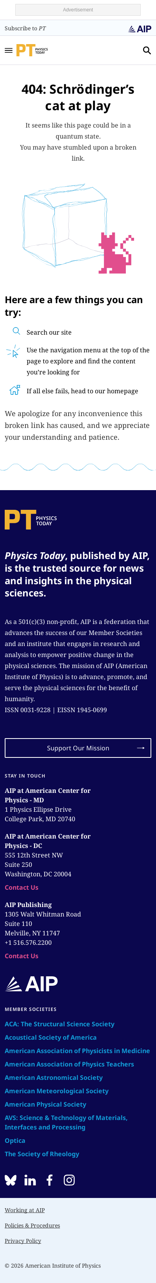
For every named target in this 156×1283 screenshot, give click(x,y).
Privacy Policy (23, 1240)
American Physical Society (45, 1104)
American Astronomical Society (54, 1077)
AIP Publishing (28, 904)
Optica (15, 1140)
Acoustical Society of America (51, 1037)
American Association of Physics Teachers (69, 1064)
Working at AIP (25, 1210)
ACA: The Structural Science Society (59, 1024)
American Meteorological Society (57, 1091)
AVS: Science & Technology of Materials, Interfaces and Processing (66, 1122)
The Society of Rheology (42, 1154)
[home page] (42, 50)
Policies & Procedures (32, 1225)
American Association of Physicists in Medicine (77, 1050)
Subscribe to (25, 28)
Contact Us (21, 887)
